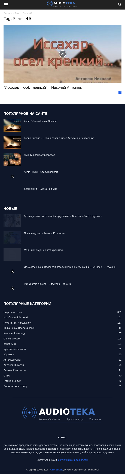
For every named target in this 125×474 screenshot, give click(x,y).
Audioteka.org (56, 470)
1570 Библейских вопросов (39, 155)
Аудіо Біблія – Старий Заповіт (41, 172)
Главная (8, 13)
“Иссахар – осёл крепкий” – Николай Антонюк (43, 87)
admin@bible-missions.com (73, 459)
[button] (6, 5)
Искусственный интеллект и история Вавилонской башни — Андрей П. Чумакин (69, 267)
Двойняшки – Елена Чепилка (40, 188)
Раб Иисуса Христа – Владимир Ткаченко (48, 283)
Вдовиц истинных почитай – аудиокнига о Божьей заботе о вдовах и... (64, 216)
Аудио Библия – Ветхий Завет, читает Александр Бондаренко (59, 138)
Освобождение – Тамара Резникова (44, 233)
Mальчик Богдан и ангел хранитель (44, 250)
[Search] (120, 5)
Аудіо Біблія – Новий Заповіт (40, 121)
